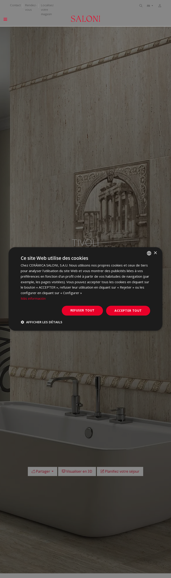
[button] (41, 322)
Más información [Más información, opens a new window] (33, 298)
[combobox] (149, 253)
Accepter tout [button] (128, 310)
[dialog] (85, 289)
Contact (15, 5)
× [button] (155, 253)
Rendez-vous (31, 7)
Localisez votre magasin (47, 9)
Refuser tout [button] (82, 310)
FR (149, 6)
